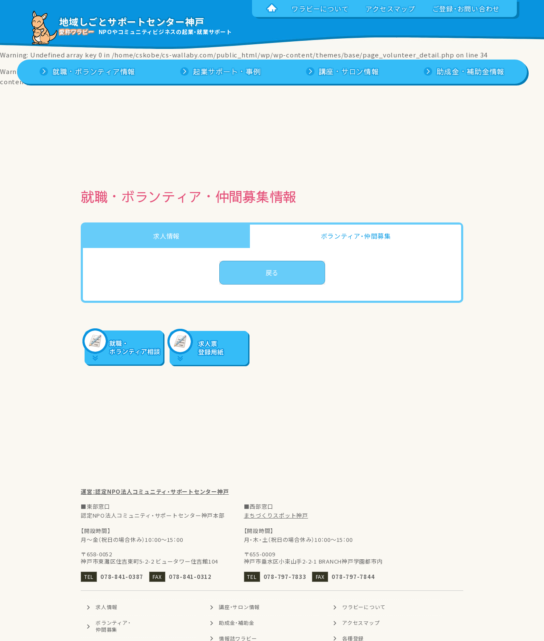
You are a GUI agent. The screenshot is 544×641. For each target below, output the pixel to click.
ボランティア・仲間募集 (113, 626)
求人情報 (106, 607)
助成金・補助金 (236, 623)
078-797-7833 (285, 577)
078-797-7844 (353, 577)
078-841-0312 (190, 577)
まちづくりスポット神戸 (276, 515)
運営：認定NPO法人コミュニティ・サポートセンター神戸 (155, 491)
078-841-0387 (121, 577)
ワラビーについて (363, 607)
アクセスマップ (361, 623)
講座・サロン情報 (239, 607)
